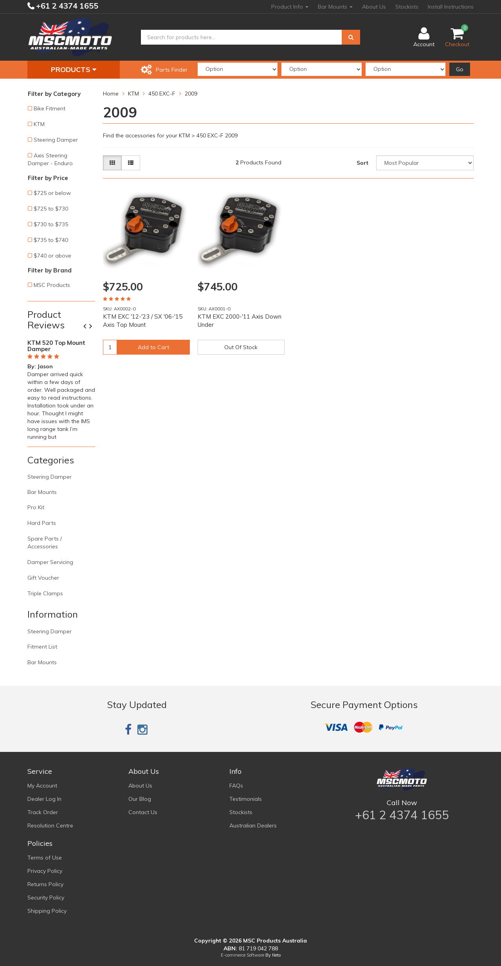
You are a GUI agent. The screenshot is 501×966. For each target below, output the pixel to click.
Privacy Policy (44, 870)
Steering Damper (56, 139)
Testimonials (245, 798)
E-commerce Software (242, 955)
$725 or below (52, 192)
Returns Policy (45, 884)
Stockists (406, 6)
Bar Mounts (335, 6)
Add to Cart (153, 347)
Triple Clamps (45, 593)
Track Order (42, 812)
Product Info (289, 6)
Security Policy (45, 897)
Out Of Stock (241, 347)
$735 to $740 (51, 239)
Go (459, 69)
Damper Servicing (50, 562)
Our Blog (139, 798)
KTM (39, 124)
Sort (362, 162)
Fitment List (42, 646)
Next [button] (93, 326)
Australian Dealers (253, 825)
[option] (61, 388)
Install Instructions (451, 6)
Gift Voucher (43, 577)
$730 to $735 (51, 224)
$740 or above (52, 255)
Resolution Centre (50, 825)
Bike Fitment (49, 108)
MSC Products (52, 284)
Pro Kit (35, 507)
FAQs (236, 785)
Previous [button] (87, 326)
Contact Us (142, 812)
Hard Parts (41, 522)
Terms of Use (44, 857)
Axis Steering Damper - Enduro (50, 159)
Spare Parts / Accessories (44, 542)
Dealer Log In (44, 798)
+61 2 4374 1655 (66, 6)
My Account (42, 785)
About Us (374, 6)
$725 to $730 (51, 208)
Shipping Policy (47, 910)
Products (73, 69)
